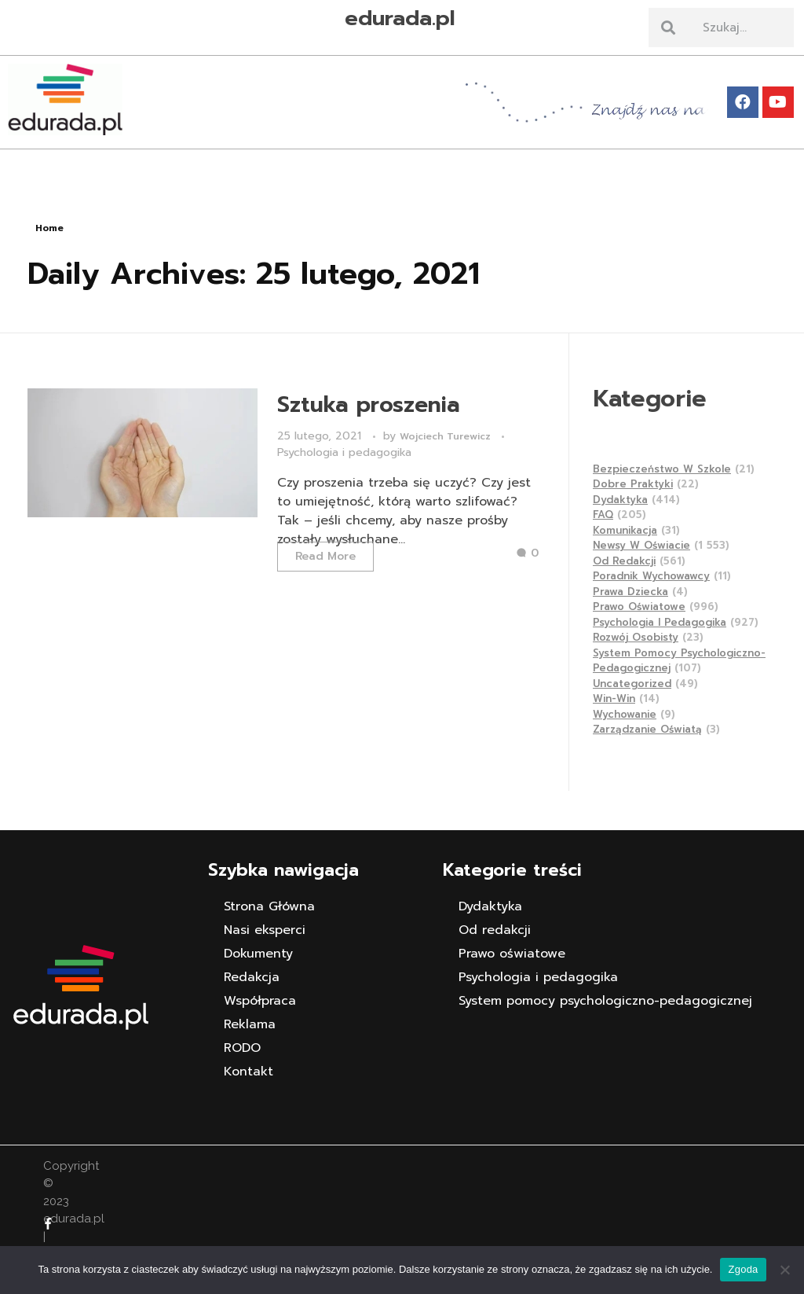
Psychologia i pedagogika (344, 452)
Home (49, 228)
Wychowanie (624, 714)
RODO (242, 1048)
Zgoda (743, 1269)
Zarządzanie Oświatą (647, 729)
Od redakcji (624, 560)
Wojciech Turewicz (447, 436)
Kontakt (248, 1071)
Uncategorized (632, 683)
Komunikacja (625, 530)
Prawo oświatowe (639, 606)
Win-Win (614, 698)
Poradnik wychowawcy (651, 575)
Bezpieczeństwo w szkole (662, 468)
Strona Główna (269, 906)
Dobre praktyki (633, 483)
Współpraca (260, 1000)
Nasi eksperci (264, 930)
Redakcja (252, 977)
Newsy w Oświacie (641, 545)
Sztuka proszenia (368, 404)
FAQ (603, 514)
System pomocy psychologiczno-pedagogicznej (605, 1000)
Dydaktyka (620, 499)
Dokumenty (258, 953)
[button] (402, 161)
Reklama (250, 1024)
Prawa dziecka (630, 591)
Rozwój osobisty (635, 637)
